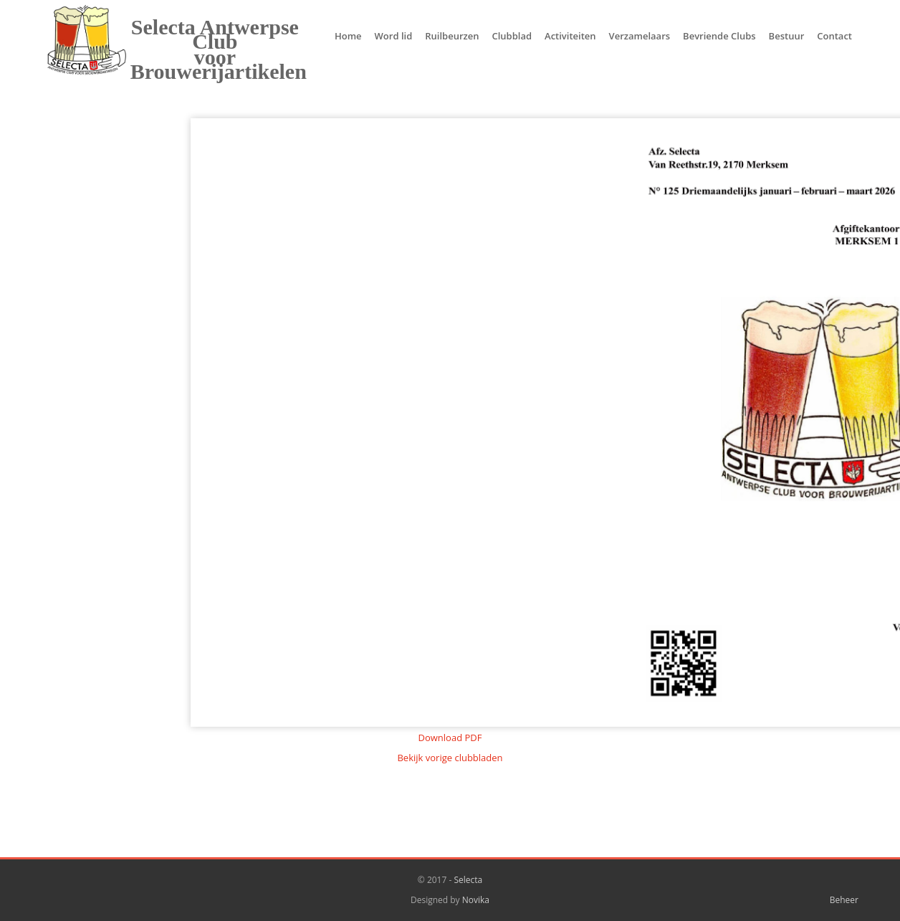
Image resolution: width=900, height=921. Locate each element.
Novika (475, 900)
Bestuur (787, 35)
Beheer (844, 900)
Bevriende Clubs (719, 35)
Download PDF (450, 737)
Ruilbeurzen (452, 35)
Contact (834, 35)
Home (348, 35)
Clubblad (512, 35)
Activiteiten (570, 35)
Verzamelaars (640, 35)
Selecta (468, 880)
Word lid (394, 35)
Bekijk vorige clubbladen (449, 757)
